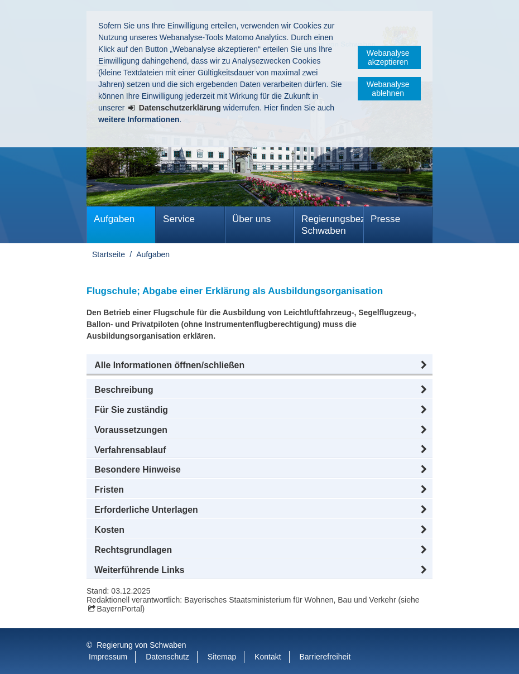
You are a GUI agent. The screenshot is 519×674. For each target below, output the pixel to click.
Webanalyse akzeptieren (388, 57)
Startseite (108, 254)
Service (179, 219)
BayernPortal (119, 608)
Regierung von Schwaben (141, 645)
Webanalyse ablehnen (388, 89)
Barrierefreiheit (324, 656)
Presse (385, 219)
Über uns (251, 219)
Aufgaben (114, 219)
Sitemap (222, 656)
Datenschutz (167, 656)
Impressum (108, 656)
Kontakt (267, 656)
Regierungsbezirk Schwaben (332, 225)
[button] (259, 365)
